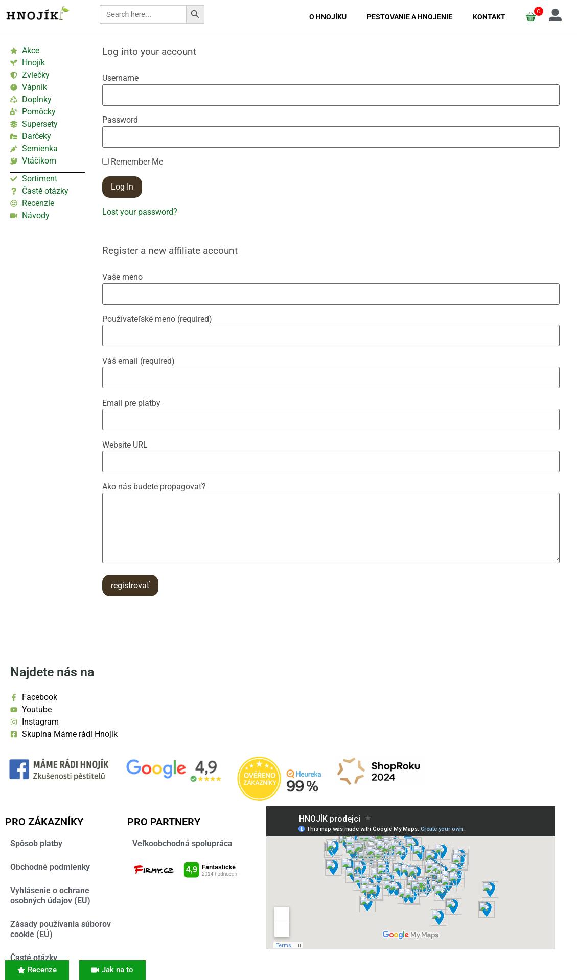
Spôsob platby (36, 843)
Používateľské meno (157, 319)
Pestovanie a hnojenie (409, 17)
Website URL (125, 445)
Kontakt (489, 17)
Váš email (138, 361)
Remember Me (132, 162)
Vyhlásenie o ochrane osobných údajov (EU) (50, 895)
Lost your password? (139, 212)
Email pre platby (131, 403)
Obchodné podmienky (50, 867)
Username (120, 78)
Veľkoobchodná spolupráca (182, 843)
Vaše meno (122, 277)
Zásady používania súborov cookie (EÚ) (60, 929)
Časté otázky (33, 958)
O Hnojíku (328, 17)
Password (120, 120)
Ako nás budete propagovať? (154, 487)
